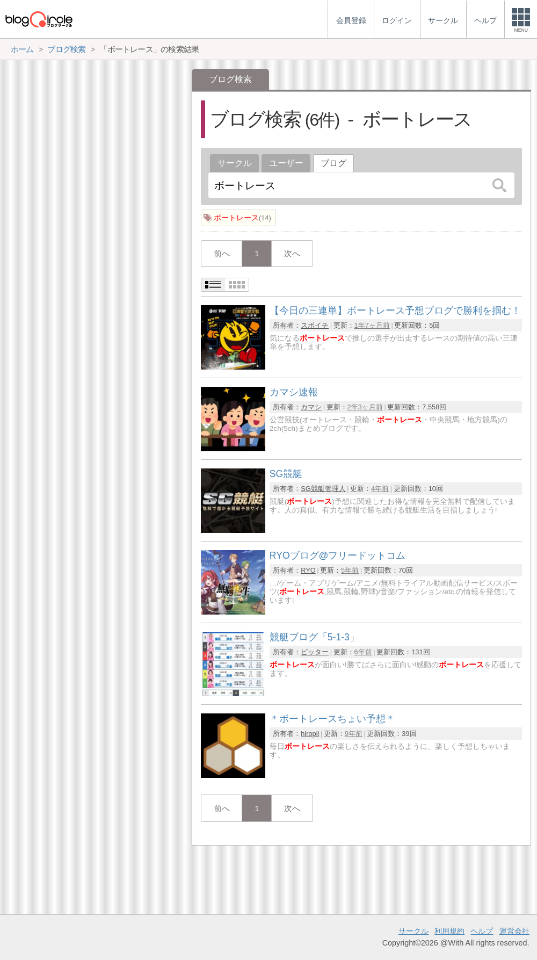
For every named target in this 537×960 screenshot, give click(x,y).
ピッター (315, 652)
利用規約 (449, 931)
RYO (308, 570)
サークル (234, 163)
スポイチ (315, 325)
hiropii (310, 734)
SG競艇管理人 (323, 489)
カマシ (311, 407)
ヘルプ (481, 931)
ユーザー (286, 163)
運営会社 (514, 931)
